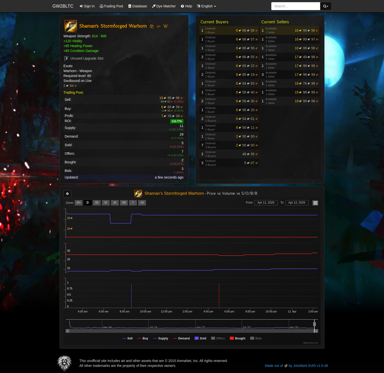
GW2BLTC (62, 6)
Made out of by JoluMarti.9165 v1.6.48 (296, 366)
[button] (206, 6)
